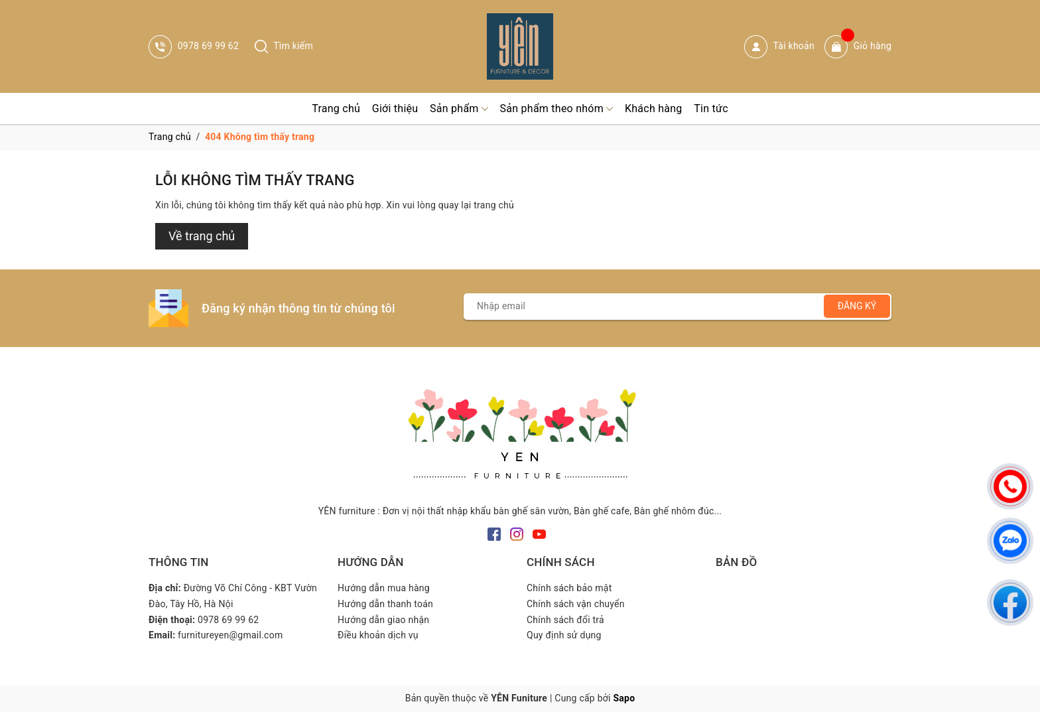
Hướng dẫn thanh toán (385, 604)
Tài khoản (779, 46)
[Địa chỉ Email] (677, 306)
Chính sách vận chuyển (576, 604)
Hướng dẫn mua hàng (384, 588)
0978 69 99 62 (194, 45)
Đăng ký (857, 306)
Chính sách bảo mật (569, 588)
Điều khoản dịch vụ (378, 635)
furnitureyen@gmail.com (230, 635)
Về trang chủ (201, 236)
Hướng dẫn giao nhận (383, 619)
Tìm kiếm (284, 45)
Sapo (624, 698)
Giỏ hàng (857, 46)
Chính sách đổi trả (565, 619)
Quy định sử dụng (564, 635)
